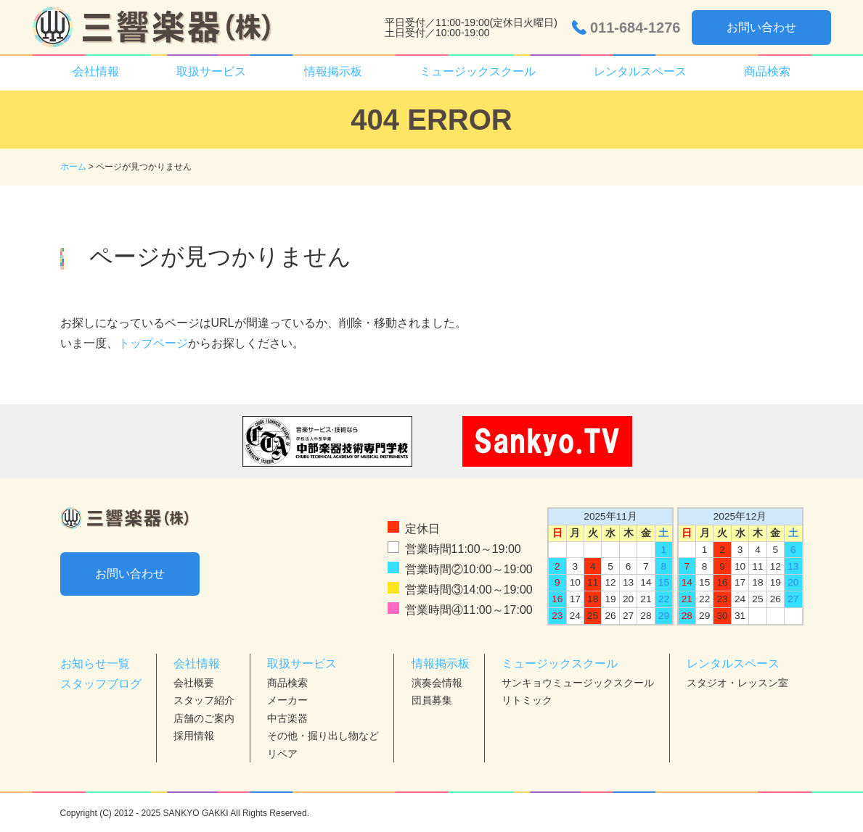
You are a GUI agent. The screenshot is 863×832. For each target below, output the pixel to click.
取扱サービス (211, 71)
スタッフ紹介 (203, 700)
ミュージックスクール (478, 71)
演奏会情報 (437, 683)
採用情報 (193, 735)
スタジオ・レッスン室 (737, 683)
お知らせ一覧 (95, 663)
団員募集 (432, 700)
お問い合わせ (761, 27)
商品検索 (767, 71)
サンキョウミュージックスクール (578, 683)
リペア (282, 754)
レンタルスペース (640, 71)
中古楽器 (287, 718)
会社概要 (193, 683)
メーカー (287, 700)
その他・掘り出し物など (323, 735)
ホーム (73, 167)
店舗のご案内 (203, 718)
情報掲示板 (333, 71)
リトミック (527, 700)
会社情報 (96, 71)
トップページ (153, 343)
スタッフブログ (101, 684)
